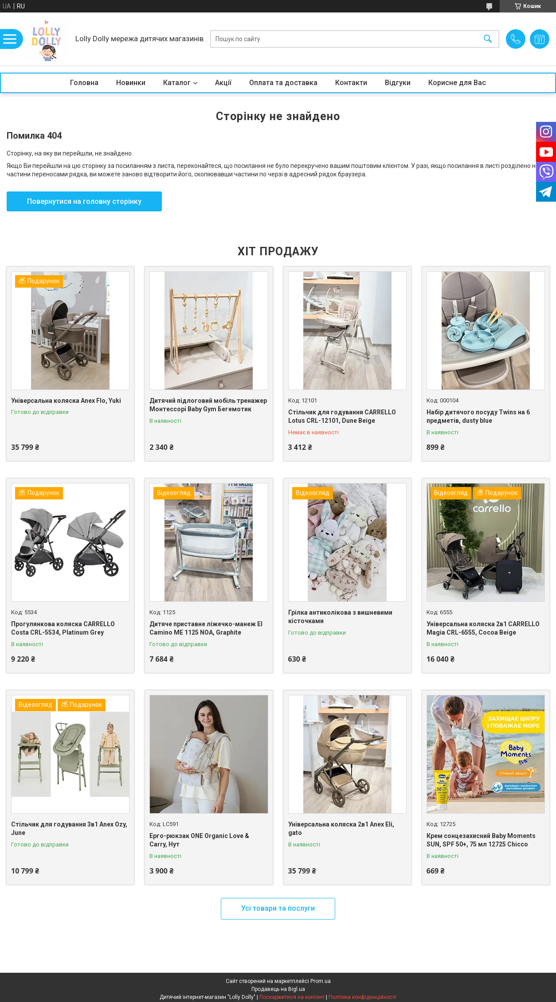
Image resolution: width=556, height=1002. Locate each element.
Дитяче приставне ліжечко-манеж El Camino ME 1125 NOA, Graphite (205, 628)
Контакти (351, 82)
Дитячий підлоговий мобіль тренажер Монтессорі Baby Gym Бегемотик (208, 405)
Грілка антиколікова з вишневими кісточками (340, 617)
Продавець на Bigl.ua (278, 989)
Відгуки (398, 82)
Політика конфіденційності (362, 997)
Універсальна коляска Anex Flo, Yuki (66, 400)
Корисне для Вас (457, 82)
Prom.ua (320, 981)
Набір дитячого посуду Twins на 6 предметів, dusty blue (478, 417)
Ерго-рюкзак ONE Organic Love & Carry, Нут (199, 840)
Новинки (130, 82)
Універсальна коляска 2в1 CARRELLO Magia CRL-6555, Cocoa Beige (483, 628)
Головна (84, 82)
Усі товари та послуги (278, 908)
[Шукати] (487, 39)
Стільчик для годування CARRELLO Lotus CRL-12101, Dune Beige (342, 417)
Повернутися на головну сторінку (84, 201)
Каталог (177, 82)
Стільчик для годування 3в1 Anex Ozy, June (69, 829)
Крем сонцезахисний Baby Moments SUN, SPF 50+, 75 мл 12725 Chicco (481, 840)
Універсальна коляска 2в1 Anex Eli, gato (341, 829)
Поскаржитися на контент (292, 997)
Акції (223, 82)
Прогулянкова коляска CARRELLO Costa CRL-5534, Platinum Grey (63, 628)
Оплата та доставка (283, 82)
